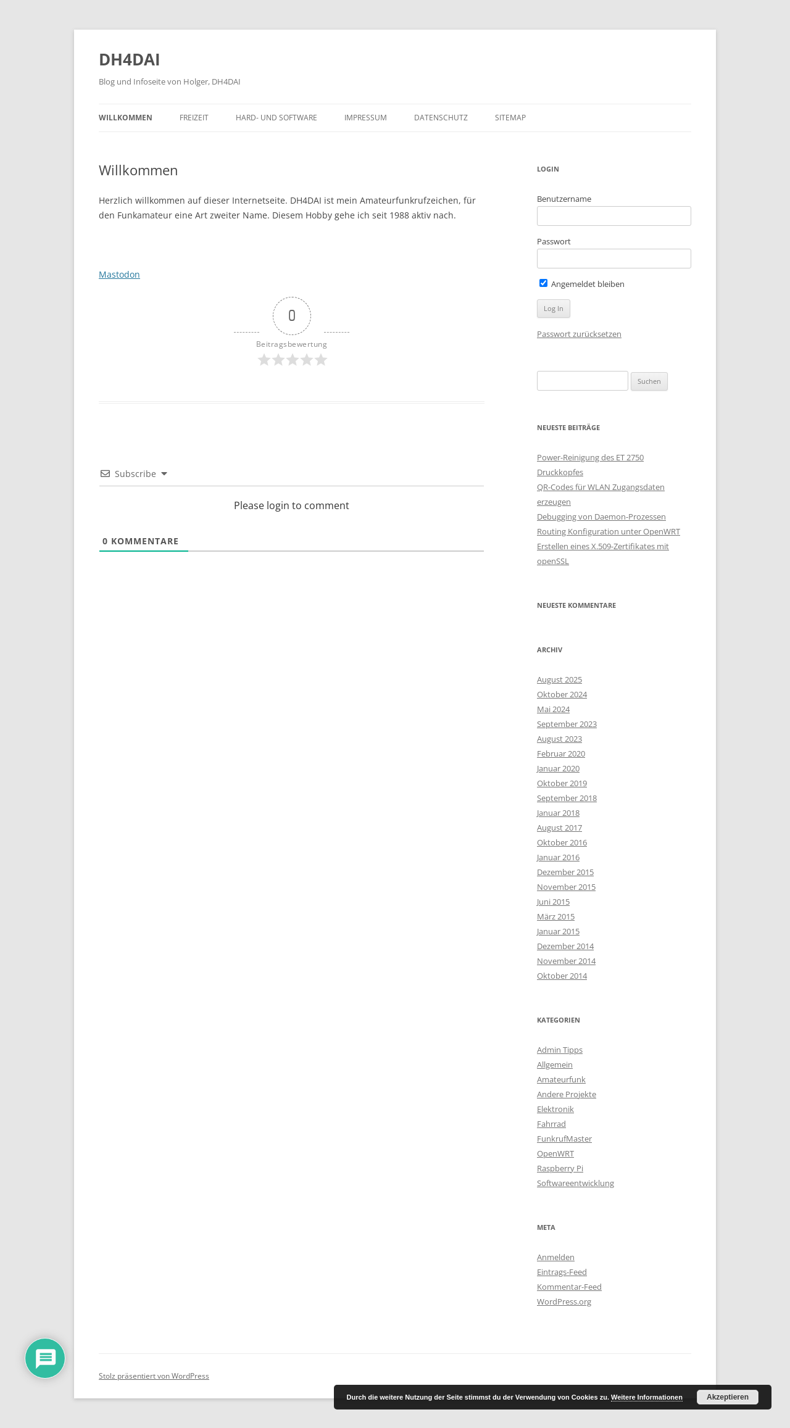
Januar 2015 (558, 931)
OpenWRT (555, 1153)
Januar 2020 (558, 768)
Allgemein (555, 1064)
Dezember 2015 (565, 872)
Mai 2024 (553, 709)
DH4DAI (129, 59)
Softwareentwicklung (575, 1183)
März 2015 (556, 916)
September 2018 (567, 797)
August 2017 (559, 827)
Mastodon (119, 274)
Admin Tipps (560, 1049)
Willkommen (125, 117)
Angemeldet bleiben (582, 283)
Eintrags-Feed (562, 1271)
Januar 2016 (558, 857)
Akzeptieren (728, 1397)
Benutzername (564, 198)
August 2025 (559, 679)
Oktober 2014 (562, 975)
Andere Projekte (566, 1094)
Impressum (365, 117)
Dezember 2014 (565, 946)
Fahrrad (551, 1123)
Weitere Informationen (647, 1397)
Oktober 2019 (562, 783)
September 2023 (567, 723)
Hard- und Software (276, 117)
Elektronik (555, 1109)
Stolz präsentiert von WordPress (154, 1376)
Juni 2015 (553, 901)
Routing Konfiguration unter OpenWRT (608, 531)
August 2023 (559, 738)
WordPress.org (564, 1301)
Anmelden (556, 1257)
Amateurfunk (561, 1079)
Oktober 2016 (562, 842)
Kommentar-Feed (569, 1286)
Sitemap (510, 117)
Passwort (554, 241)
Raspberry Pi (560, 1168)
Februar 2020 (561, 753)
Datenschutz (441, 117)
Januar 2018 (558, 812)
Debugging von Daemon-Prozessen (601, 516)
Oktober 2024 (562, 694)
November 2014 (566, 960)
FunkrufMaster (564, 1138)
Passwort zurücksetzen (579, 333)
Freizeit (194, 117)
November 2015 (566, 886)
